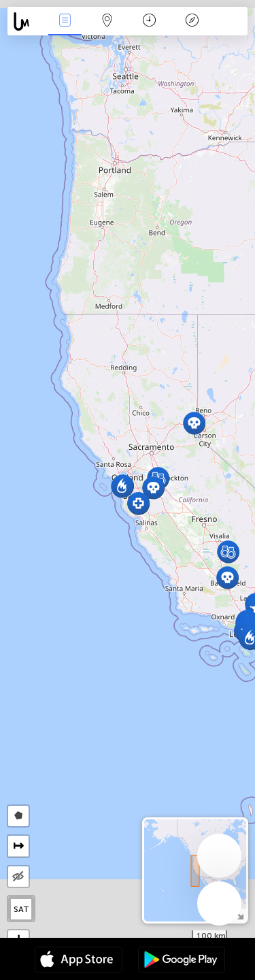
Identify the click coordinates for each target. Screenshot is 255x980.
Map (107, 21)
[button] (228, 551)
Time (149, 21)
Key (192, 21)
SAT (21, 909)
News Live (64, 21)
